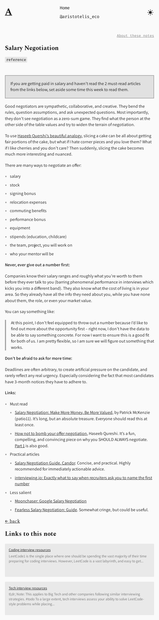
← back (12, 521)
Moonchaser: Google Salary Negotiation (51, 501)
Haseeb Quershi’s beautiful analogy (50, 136)
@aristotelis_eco (79, 16)
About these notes (135, 35)
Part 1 (20, 446)
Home (65, 8)
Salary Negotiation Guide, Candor (45, 463)
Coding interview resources (30, 549)
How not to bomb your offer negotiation (51, 433)
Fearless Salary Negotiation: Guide (46, 510)
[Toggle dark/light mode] (150, 12)
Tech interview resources (28, 588)
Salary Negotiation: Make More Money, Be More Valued (63, 412)
